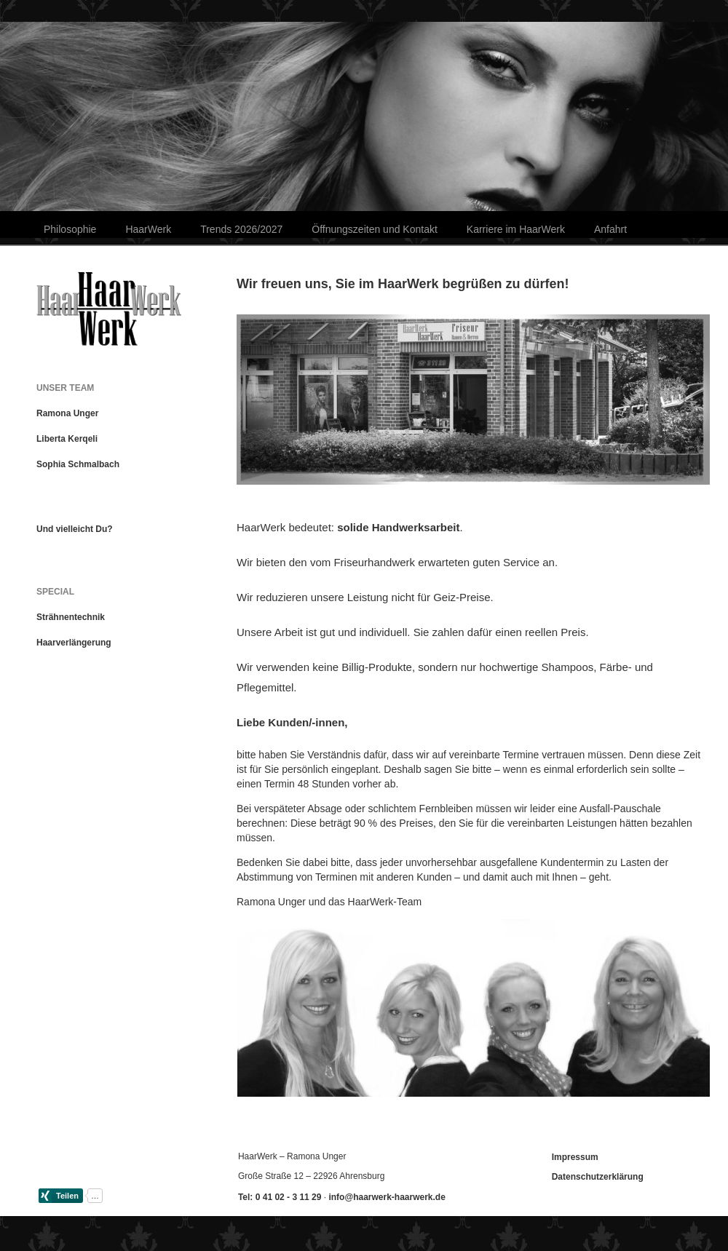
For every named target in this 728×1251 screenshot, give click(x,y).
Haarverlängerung (73, 643)
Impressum (575, 1157)
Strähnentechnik (70, 617)
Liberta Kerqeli (67, 439)
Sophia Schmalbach (77, 464)
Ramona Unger (67, 413)
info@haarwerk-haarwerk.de (386, 1197)
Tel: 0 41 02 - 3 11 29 (280, 1197)
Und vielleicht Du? (74, 529)
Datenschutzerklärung (598, 1177)
